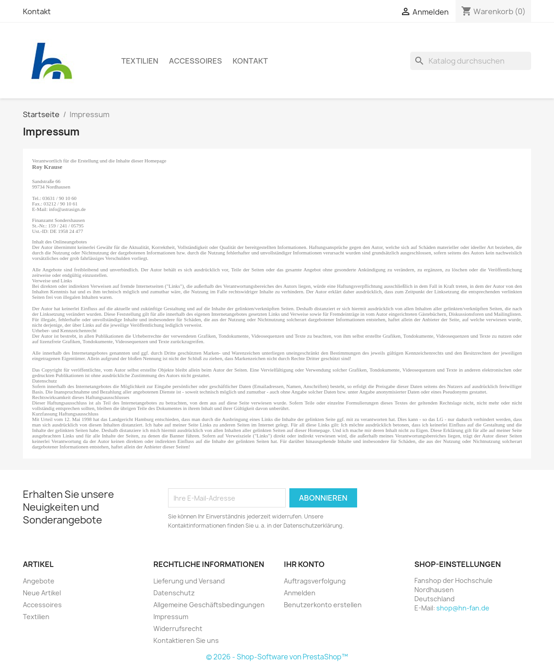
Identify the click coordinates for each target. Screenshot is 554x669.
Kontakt (37, 11)
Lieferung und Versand (189, 581)
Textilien (139, 61)
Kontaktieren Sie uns (186, 640)
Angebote (38, 581)
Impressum (170, 616)
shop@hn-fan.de (462, 608)
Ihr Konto (304, 564)
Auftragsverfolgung (315, 581)
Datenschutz (174, 592)
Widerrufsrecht (177, 628)
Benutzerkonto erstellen (323, 604)
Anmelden (299, 592)
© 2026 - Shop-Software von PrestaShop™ (277, 657)
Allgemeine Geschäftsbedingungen (209, 604)
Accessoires (195, 61)
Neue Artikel (42, 592)
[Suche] (470, 61)
